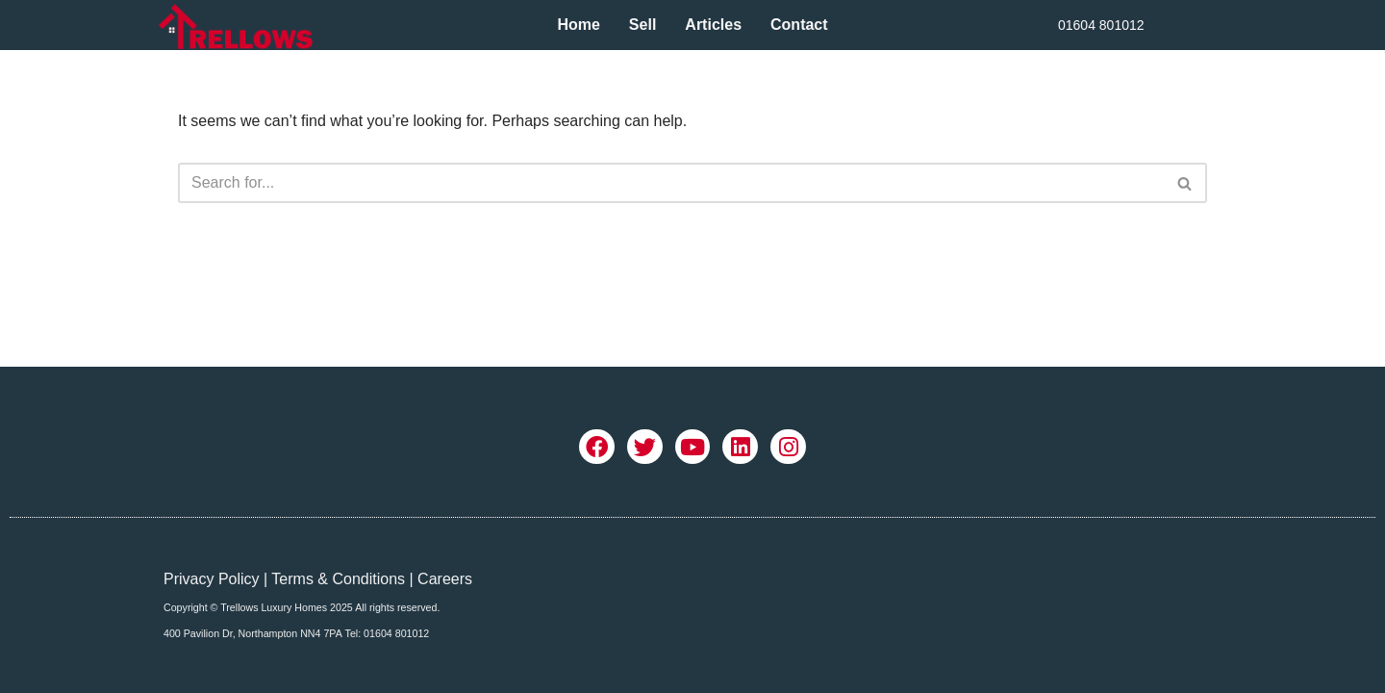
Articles (713, 24)
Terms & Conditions (338, 579)
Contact (799, 24)
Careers (444, 579)
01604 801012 (1101, 25)
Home (578, 24)
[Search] (671, 183)
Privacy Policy (212, 579)
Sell (642, 24)
